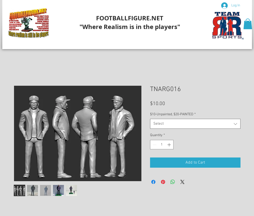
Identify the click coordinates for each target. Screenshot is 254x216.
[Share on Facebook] (153, 182)
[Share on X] (182, 182)
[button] (247, 24)
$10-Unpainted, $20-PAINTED (173, 114)
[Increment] (169, 144)
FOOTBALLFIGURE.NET (129, 18)
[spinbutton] (161, 144)
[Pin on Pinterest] (163, 182)
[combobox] (195, 124)
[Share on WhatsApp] (173, 182)
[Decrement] (154, 144)
